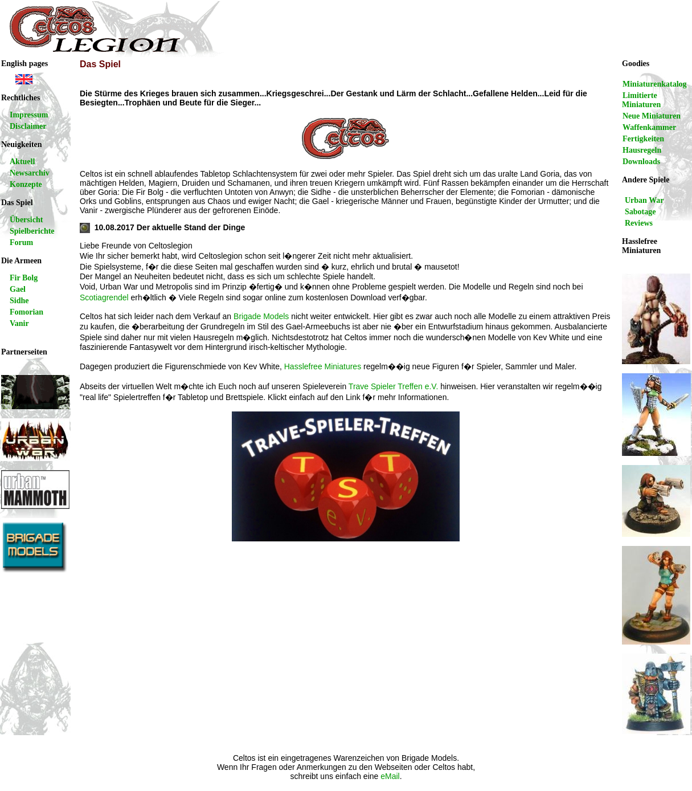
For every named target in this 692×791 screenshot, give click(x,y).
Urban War (644, 200)
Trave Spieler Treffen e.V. (393, 386)
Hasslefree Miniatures (322, 366)
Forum (21, 242)
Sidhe (19, 300)
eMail (389, 776)
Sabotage (640, 211)
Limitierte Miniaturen (641, 100)
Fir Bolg (24, 278)
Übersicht (26, 219)
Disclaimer (28, 126)
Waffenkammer (649, 127)
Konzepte (26, 184)
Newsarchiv (30, 173)
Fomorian (26, 312)
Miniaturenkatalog (655, 84)
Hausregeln (642, 150)
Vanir (19, 323)
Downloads (641, 161)
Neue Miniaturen (652, 116)
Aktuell (22, 161)
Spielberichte (32, 231)
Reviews (639, 223)
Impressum (29, 115)
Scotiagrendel (104, 297)
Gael (18, 289)
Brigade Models (261, 316)
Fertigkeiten (643, 138)
